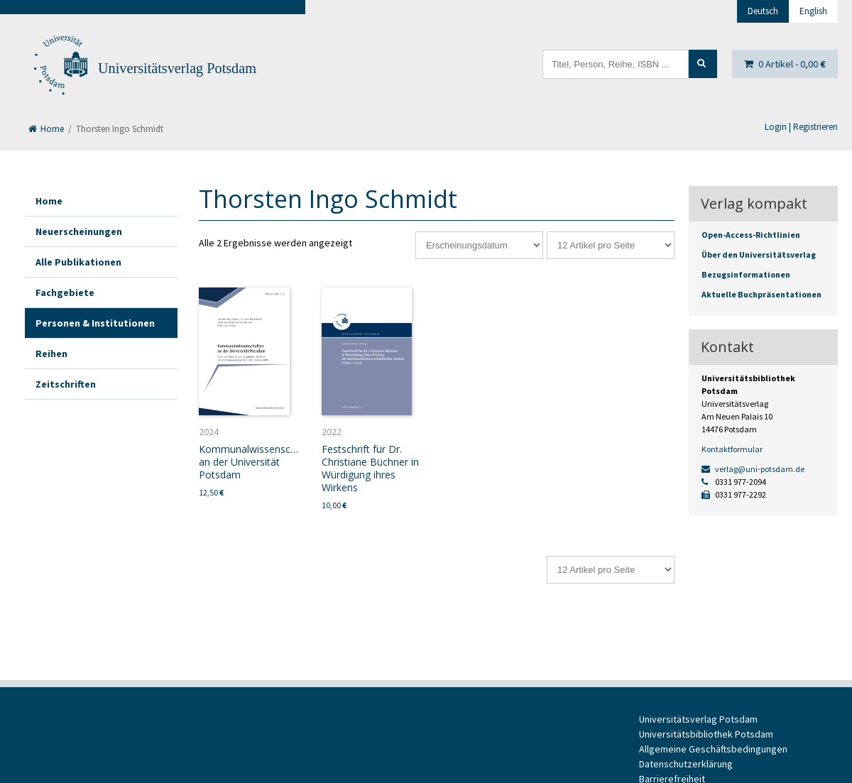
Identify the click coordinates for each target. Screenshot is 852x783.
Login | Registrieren (801, 127)
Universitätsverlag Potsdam (177, 68)
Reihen (51, 353)
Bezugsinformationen (745, 274)
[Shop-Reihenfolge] (479, 245)
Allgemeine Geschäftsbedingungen (713, 749)
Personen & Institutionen (95, 323)
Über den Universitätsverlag (758, 254)
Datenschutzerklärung (686, 763)
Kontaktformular (732, 449)
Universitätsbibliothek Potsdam (706, 734)
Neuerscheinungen (79, 231)
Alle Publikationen (78, 262)
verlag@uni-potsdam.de (752, 469)
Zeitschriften (66, 384)
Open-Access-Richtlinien (750, 234)
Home (46, 129)
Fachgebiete (65, 292)
